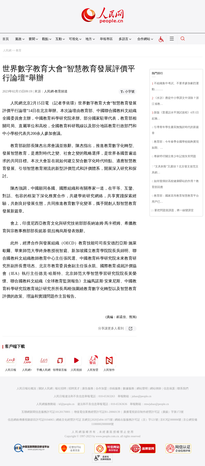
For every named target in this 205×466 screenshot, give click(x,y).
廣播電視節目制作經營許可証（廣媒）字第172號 (153, 411)
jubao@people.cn (141, 396)
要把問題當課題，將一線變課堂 (174, 210)
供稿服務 (115, 388)
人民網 (7, 50)
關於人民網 (46, 388)
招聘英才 (74, 388)
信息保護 (169, 388)
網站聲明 (142, 388)
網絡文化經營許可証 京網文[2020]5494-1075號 (84, 419)
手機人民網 (43, 362)
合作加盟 (101, 388)
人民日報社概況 (26, 388)
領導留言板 (60, 362)
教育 (18, 50)
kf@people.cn (66, 404)
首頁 (5, 39)
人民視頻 (76, 362)
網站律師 (155, 388)
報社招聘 (60, 388)
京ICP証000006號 (170, 419)
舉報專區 (106, 39)
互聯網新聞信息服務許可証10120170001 (45, 411)
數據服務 (128, 388)
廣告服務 (87, 388)
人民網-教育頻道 (55, 91)
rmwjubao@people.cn (156, 404)
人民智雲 (93, 362)
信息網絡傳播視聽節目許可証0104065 (31, 419)
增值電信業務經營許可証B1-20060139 (97, 411)
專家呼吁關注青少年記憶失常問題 (175, 156)
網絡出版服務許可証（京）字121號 (136, 419)
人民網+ (27, 362)
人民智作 (109, 362)
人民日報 (11, 362)
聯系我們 (182, 388)
